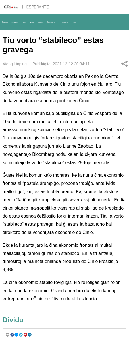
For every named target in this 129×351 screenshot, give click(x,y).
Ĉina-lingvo (51, 22)
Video (32, 22)
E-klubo (40, 22)
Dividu (124, 63)
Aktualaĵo (15, 22)
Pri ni (74, 22)
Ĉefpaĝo (5, 22)
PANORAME (63, 22)
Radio (24, 22)
